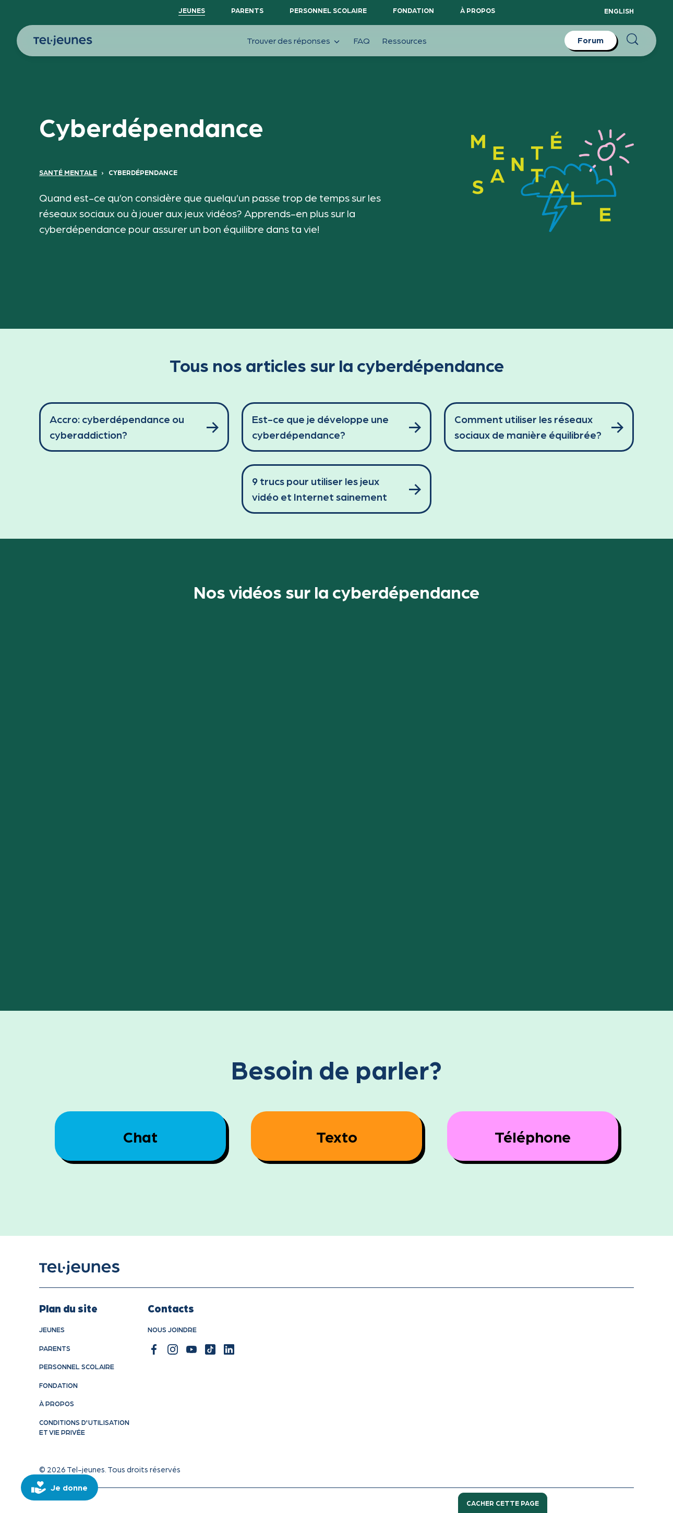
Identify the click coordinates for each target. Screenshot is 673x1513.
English (619, 11)
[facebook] (154, 1349)
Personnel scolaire (328, 10)
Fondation (413, 10)
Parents (247, 10)
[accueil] (92, 1268)
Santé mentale (68, 172)
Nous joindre (172, 1329)
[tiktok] (210, 1349)
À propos (477, 10)
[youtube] (191, 1349)
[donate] (59, 1487)
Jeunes (191, 10)
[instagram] (172, 1349)
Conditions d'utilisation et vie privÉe (84, 1427)
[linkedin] (229, 1349)
